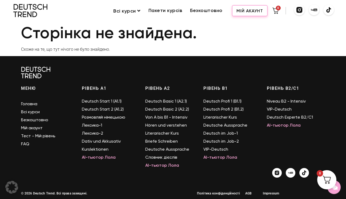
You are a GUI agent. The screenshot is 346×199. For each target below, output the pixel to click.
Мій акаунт (249, 10)
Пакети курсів (165, 10)
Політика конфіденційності (218, 193)
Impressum (271, 193)
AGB (248, 193)
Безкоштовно (206, 10)
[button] (11, 187)
